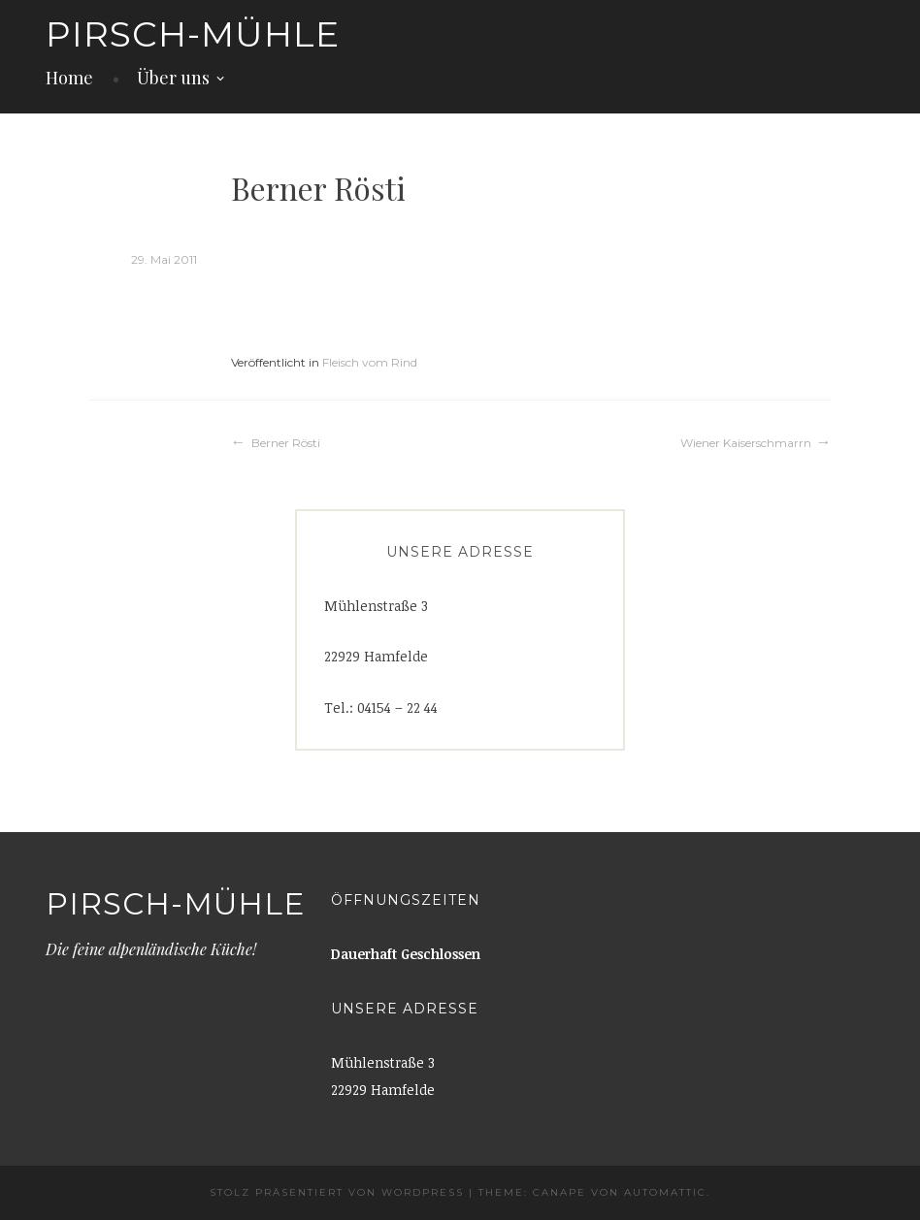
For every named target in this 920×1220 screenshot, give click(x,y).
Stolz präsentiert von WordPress (337, 1192)
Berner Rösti (285, 442)
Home (69, 77)
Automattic (665, 1192)
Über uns (173, 77)
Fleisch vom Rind (369, 362)
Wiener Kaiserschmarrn (745, 442)
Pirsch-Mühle (193, 34)
